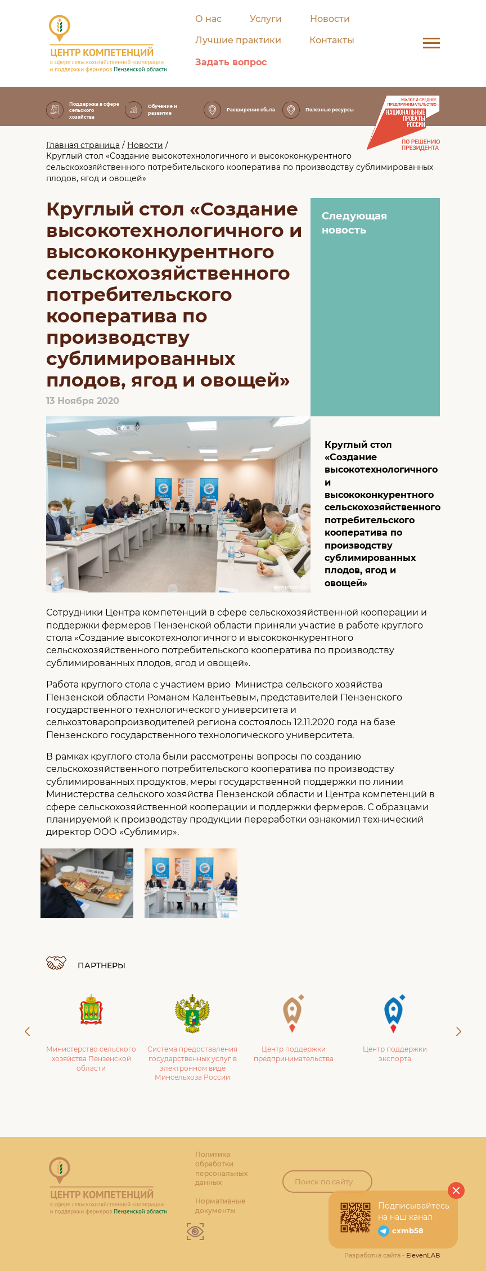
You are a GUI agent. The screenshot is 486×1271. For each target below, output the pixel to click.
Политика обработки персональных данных (221, 1168)
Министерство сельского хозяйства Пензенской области (91, 1033)
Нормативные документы (220, 1206)
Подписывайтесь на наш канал (413, 1211)
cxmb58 (408, 1230)
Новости (330, 19)
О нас (208, 19)
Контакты (331, 40)
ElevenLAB (423, 1255)
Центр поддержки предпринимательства (294, 1028)
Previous (27, 1031)
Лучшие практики (238, 40)
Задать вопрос (231, 62)
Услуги (266, 19)
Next (458, 1031)
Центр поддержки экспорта (395, 1028)
